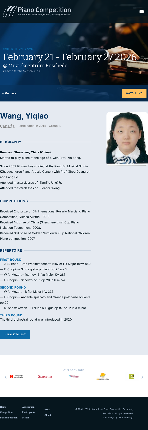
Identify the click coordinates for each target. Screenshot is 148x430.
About (47, 415)
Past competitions (9, 417)
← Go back (9, 93)
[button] (141, 11)
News (47, 409)
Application (28, 406)
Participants (28, 412)
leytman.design (125, 417)
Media (25, 417)
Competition (6, 412)
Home (3, 406)
